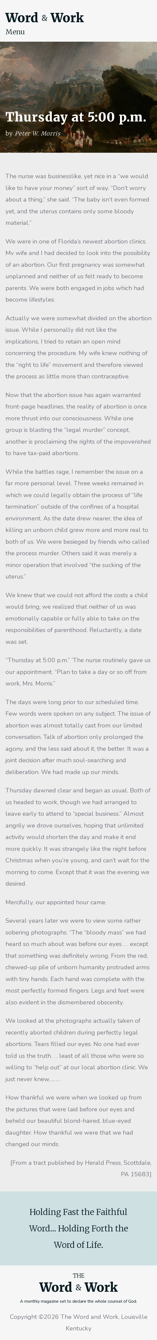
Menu (15, 31)
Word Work (44, 18)
